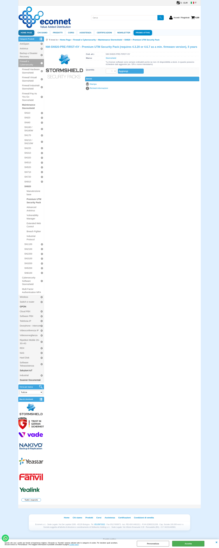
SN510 (27, 162)
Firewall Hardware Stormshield (31, 71)
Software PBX (26, 316)
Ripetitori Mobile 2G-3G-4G (30, 341)
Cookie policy (74, 544)
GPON (23, 306)
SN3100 (28, 258)
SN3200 (28, 263)
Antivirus (24, 48)
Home (66, 518)
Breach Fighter (34, 231)
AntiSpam (24, 44)
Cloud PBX (25, 311)
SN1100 (28, 244)
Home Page (26, 33)
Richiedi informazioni (99, 88)
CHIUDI (216, 542)
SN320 (27, 157)
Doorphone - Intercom (30, 326)
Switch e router (27, 302)
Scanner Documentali (30, 380)
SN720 (27, 177)
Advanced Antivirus (31, 209)
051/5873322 (99, 524)
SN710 (27, 172)
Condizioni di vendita (144, 518)
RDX (22, 348)
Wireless (24, 297)
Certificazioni (104, 33)
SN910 (27, 181)
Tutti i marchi (31, 500)
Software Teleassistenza (27, 364)
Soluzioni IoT (26, 370)
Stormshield (111, 58)
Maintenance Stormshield (28, 106)
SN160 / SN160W (28, 129)
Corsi (71, 33)
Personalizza (153, 544)
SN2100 (28, 249)
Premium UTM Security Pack (34, 201)
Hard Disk (24, 357)
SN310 (27, 153)
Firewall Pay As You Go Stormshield (29, 96)
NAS (22, 353)
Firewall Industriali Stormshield (30, 87)
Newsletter (123, 33)
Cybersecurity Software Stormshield (28, 280)
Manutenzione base (33, 192)
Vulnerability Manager (32, 217)
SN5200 (28, 268)
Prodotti (58, 33)
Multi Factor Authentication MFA (31, 290)
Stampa (93, 84)
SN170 (27, 135)
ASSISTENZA (85, 33)
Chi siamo (42, 33)
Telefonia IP (25, 321)
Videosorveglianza (29, 335)
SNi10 (27, 113)
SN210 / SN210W (28, 142)
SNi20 (27, 117)
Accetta (188, 544)
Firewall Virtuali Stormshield (29, 79)
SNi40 (27, 122)
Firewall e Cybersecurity (26, 63)
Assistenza (110, 518)
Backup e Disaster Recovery (28, 55)
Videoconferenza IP (29, 330)
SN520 (27, 167)
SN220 (27, 148)
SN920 (27, 186)
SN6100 (28, 273)
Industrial (24, 375)
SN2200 (28, 254)
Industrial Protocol (31, 238)
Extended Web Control (34, 225)
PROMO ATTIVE (143, 33)
